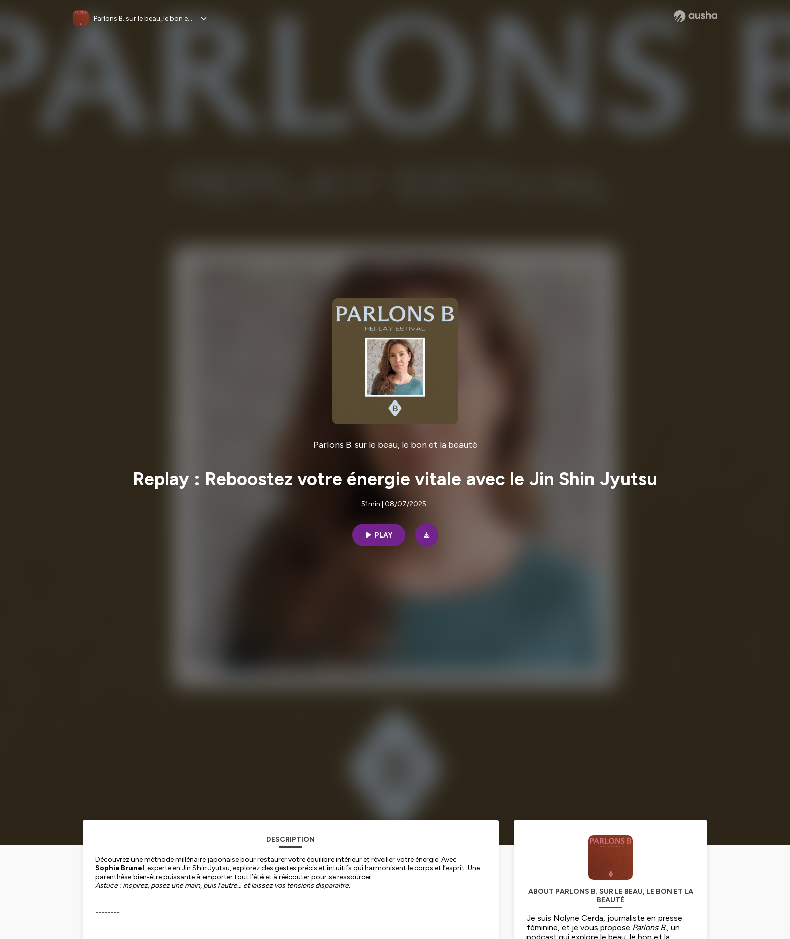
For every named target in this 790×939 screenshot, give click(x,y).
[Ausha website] (695, 16)
